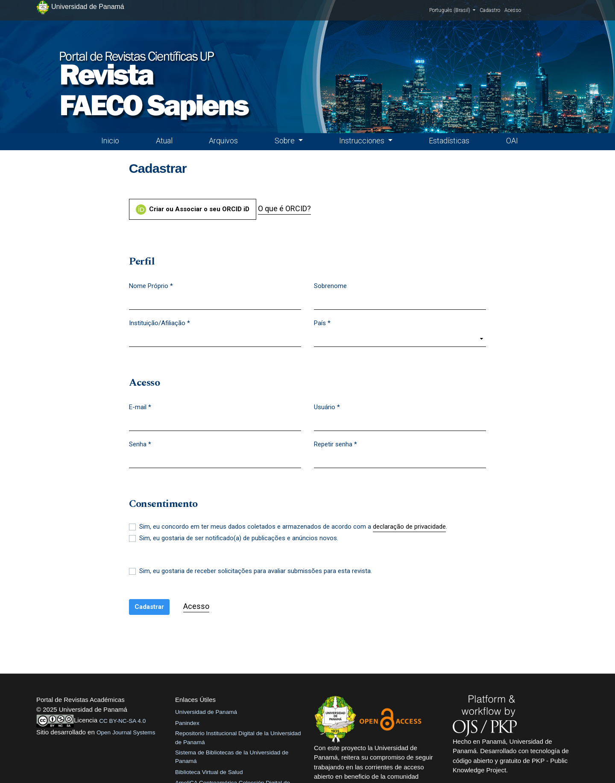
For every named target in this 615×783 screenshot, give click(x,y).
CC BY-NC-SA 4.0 (122, 721)
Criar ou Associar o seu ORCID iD (193, 209)
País (322, 322)
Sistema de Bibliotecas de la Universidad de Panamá (231, 756)
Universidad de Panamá (206, 712)
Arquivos (223, 140)
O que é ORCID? (284, 208)
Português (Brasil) (452, 9)
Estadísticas (449, 140)
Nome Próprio (151, 285)
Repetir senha (335, 444)
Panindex (187, 723)
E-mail (140, 406)
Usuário (327, 406)
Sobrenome (330, 286)
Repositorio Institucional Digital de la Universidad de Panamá (238, 737)
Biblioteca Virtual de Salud (209, 772)
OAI (512, 140)
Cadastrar (149, 607)
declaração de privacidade (409, 526)
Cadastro (490, 10)
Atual (164, 140)
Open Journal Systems (126, 732)
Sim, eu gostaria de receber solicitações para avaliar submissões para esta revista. (255, 571)
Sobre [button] (285, 140)
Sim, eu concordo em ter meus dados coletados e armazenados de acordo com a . (293, 527)
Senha (140, 444)
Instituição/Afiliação (159, 322)
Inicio (110, 140)
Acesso (512, 10)
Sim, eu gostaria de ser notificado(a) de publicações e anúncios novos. (238, 538)
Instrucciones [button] (362, 140)
